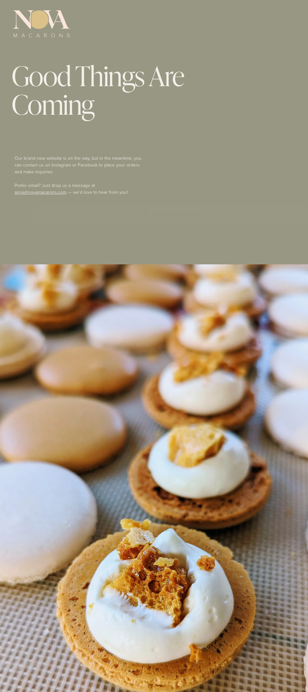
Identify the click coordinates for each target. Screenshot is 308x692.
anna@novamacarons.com (41, 192)
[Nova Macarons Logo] (41, 24)
